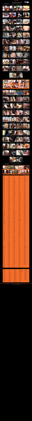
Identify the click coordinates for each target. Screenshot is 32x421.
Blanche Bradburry (4, 254)
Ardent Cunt (26, 83)
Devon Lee (9, 225)
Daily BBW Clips (15, 278)
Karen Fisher (14, 211)
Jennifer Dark (14, 189)
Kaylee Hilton (14, 222)
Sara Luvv (24, 183)
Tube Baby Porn (10, 276)
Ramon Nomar (20, 255)
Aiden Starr (4, 183)
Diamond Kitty (9, 227)
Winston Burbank (25, 261)
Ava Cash (3, 241)
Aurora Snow (4, 239)
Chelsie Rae (9, 196)
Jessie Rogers (14, 197)
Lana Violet (14, 248)
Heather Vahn (9, 255)
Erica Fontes (9, 236)
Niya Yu (19, 239)
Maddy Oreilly (20, 192)
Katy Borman (14, 220)
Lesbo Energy (20, 278)
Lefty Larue (14, 255)
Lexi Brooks (14, 259)
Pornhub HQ (4, 275)
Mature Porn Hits (25, 269)
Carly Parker (9, 185)
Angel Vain (4, 218)
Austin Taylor (4, 240)
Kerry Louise (14, 231)
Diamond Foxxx (9, 226)
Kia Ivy (13, 232)
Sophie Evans (25, 211)
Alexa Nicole (4, 190)
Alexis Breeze (4, 192)
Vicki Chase (25, 255)
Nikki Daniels (20, 234)
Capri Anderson (9, 182)
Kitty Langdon (14, 239)
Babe (18, 44)
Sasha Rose (25, 187)
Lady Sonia (14, 246)
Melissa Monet (20, 204)
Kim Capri (14, 236)
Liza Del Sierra (20, 178)
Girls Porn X (25, 276)
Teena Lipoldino (25, 231)
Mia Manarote (20, 208)
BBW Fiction (15, 275)
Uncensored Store (26, 169)
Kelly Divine (14, 224)
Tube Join (21, 83)
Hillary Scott (9, 257)
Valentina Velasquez (25, 248)
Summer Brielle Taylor (25, 218)
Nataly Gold (19, 226)
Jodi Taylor (14, 199)
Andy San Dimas (4, 215)
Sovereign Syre (25, 213)
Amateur (10, 24)
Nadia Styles (20, 222)
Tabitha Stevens (25, 222)
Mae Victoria (20, 196)
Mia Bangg (19, 206)
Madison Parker (20, 194)
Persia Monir (20, 247)
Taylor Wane (25, 229)
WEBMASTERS (19, 284)
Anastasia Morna (4, 213)
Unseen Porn (5, 173)
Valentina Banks (25, 247)
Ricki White (19, 259)
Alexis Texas (4, 196)
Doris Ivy (9, 231)
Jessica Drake (14, 194)
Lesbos (19, 280)
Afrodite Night (4, 181)
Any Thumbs (9, 269)
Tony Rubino (25, 241)
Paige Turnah (20, 245)
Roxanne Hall (20, 266)
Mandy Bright (20, 197)
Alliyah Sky (4, 204)
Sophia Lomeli (25, 210)
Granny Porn (20, 273)
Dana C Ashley (9, 213)
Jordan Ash (14, 204)
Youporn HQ (16, 173)
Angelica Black (4, 220)
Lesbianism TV (20, 276)
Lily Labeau (14, 266)
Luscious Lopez (20, 189)
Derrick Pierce (9, 224)
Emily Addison (9, 232)
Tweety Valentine (25, 246)
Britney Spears (4, 264)
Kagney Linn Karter (14, 210)
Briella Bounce (4, 262)
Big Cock (12, 24)
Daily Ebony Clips (10, 278)
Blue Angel (4, 255)
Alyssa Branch (4, 206)
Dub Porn (4, 273)
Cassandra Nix (9, 189)
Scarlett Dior (25, 189)
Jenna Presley (14, 188)
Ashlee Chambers (4, 232)
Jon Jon (13, 203)
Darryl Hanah (9, 220)
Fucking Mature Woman (21, 271)
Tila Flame (24, 240)
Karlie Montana (14, 213)
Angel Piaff (4, 217)
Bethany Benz (4, 250)
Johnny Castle (14, 201)
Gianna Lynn (9, 247)
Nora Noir (19, 240)
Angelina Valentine (4, 222)
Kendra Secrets (14, 229)
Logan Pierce (20, 180)
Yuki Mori (24, 262)
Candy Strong (9, 181)
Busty (13, 44)
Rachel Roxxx (20, 254)
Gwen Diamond (9, 252)
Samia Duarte (25, 180)
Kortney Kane (14, 241)
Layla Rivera (14, 252)
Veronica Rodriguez (25, 254)
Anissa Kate (4, 224)
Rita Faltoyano (20, 262)
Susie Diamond (25, 220)
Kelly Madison (14, 226)
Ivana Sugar (9, 266)
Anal (10, 44)
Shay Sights (25, 196)
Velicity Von (25, 252)
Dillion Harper (9, 229)
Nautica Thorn (20, 227)
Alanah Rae (4, 185)
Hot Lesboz (20, 275)
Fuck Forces (5, 169)
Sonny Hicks (25, 208)
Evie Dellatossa (9, 240)
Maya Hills (19, 203)
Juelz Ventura (14, 206)
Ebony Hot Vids (15, 269)
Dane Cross (9, 215)
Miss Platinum (20, 215)
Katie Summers (14, 218)
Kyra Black (14, 245)
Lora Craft (19, 183)
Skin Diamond (25, 206)
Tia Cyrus (24, 234)
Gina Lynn (9, 248)
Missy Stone (19, 217)
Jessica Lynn (14, 196)
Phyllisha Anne (20, 250)
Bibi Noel (3, 252)
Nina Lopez (19, 238)
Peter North (19, 248)
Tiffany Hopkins (25, 236)
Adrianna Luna (4, 180)
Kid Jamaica (14, 234)
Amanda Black (4, 208)
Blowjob (4, 44)
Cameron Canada (9, 178)
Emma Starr (9, 234)
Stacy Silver (25, 215)
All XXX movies (16, 83)
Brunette (5, 71)
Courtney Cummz (9, 210)
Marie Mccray (20, 201)
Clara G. (8, 206)
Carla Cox (9, 183)
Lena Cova (14, 257)
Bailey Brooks (4, 246)
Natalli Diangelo (20, 225)
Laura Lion (14, 250)
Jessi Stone (14, 192)
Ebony (4, 95)
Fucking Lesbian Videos (21, 269)
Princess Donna (20, 252)
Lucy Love (19, 187)
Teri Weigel (25, 232)
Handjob (20, 135)
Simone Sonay (25, 204)
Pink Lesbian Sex (25, 271)
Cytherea (8, 211)
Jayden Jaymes (14, 183)
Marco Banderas (20, 199)
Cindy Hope (9, 204)
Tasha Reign (25, 226)
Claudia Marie (9, 208)
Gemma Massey (9, 245)
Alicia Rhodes (4, 199)
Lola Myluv (19, 181)
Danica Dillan (9, 217)
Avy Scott (3, 245)
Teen (19, 24)
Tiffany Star (25, 238)
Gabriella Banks (9, 243)
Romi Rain (19, 264)
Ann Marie (3, 226)
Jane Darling (14, 178)
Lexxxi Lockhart (14, 262)
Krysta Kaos (14, 243)
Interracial (20, 24)
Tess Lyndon (25, 233)
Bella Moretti (4, 248)
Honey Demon (9, 261)
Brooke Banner (4, 266)
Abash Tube (21, 173)
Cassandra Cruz (9, 188)
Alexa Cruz (4, 189)
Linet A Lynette (20, 176)
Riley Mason (20, 261)
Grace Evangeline (9, 250)
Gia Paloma (9, 246)
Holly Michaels (9, 259)
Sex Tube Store (10, 275)
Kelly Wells (14, 227)
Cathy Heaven (9, 190)
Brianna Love (4, 261)
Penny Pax (19, 246)
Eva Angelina (9, 238)
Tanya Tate (24, 224)
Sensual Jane (25, 192)
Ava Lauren (4, 243)
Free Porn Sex (25, 278)
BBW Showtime (15, 276)
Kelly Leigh (14, 225)
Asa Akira (3, 231)
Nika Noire (19, 231)
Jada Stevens (14, 176)
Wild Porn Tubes (5, 83)
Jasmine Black (14, 180)
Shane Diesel (25, 194)
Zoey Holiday (25, 264)
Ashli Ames (4, 236)
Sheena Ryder (25, 197)
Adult (26, 173)
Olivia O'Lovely (20, 243)
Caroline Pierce (9, 187)
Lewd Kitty (10, 83)
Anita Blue (3, 225)
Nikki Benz (19, 233)
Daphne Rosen (9, 218)
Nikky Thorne (20, 236)
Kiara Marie (14, 233)
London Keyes (20, 182)
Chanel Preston (9, 192)
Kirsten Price (14, 238)
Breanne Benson (4, 259)
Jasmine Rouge (14, 181)
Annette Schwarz (4, 227)
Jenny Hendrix (14, 190)
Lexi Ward (14, 261)
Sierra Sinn (25, 201)
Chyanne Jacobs (9, 203)
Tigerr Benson (25, 239)
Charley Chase (9, 194)
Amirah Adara (4, 211)
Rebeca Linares (20, 257)
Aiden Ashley (4, 182)
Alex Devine (4, 188)
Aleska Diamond (4, 187)
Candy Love (9, 180)
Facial (18, 24)
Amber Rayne (4, 210)
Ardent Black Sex (16, 0)
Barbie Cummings (4, 247)
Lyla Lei (19, 190)
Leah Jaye (14, 254)
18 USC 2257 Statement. (14, 284)
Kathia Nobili (14, 215)
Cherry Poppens (9, 197)
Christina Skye (9, 201)
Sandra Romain (25, 182)
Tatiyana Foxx (25, 227)
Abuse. (17, 284)
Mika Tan (19, 211)
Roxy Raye (25, 176)
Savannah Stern (25, 188)
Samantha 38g (25, 178)
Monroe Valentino (20, 220)
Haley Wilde (9, 254)
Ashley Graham (4, 234)
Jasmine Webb (14, 182)
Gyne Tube (9, 271)
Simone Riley (25, 203)
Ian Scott (8, 262)
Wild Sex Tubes (10, 173)
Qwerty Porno (16, 169)
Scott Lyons (25, 190)
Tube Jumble (21, 169)
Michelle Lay (20, 210)
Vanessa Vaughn (25, 250)
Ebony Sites (15, 271)
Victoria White (25, 257)
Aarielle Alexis (4, 176)
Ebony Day (9, 280)
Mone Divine (20, 218)
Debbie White (9, 222)
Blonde (17, 24)
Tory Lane (24, 243)
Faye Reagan (9, 241)
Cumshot (5, 24)
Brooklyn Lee (9, 176)
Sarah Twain (25, 185)
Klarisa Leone (14, 240)
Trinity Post (25, 245)
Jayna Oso (14, 185)
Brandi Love (4, 257)
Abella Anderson (4, 178)
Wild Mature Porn (25, 275)
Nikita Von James (20, 232)
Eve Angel (9, 239)
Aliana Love (4, 197)
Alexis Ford (4, 194)
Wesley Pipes (25, 259)
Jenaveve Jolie (14, 187)
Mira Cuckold (20, 213)
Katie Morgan (14, 217)
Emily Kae (9, 233)
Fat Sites (14, 280)
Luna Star (19, 188)
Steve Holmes (25, 217)
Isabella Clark (9, 264)
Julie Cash (14, 208)
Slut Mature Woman (25, 273)
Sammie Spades (25, 181)
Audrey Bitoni (4, 238)
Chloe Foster (9, 199)
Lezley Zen (14, 264)
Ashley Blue (4, 233)
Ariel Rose (3, 229)
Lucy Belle (19, 185)
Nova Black (19, 241)
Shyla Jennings (25, 199)
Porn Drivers (10, 169)
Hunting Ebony (15, 273)
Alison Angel (4, 201)
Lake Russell (14, 247)
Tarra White (25, 225)
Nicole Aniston (20, 229)
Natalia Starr (20, 224)
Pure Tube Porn (10, 273)
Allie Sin (3, 203)
